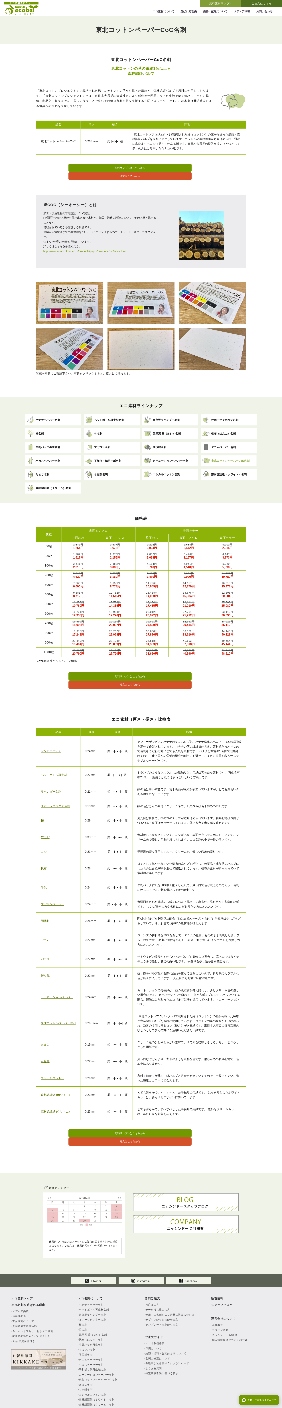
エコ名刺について (90, 1271)
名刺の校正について (157, 1331)
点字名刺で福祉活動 (24, 1298)
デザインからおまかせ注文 (161, 1292)
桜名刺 (83, 1297)
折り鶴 (45, 957)
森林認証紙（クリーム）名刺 (96, 1377)
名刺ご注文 (152, 1271)
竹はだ (45, 819)
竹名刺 (83, 1302)
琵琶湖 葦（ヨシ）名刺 (93, 1307)
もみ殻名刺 (86, 1362)
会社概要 (217, 1297)
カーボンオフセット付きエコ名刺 (32, 1303)
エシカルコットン (52, 1059)
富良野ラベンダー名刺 (92, 1287)
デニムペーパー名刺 (91, 1332)
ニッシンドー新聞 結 (225, 1307)
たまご (45, 1026)
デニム (45, 921)
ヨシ (44, 833)
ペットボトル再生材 (54, 756)
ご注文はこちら (261, 3)
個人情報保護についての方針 (229, 1312)
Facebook (188, 1253)
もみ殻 (45, 1043)
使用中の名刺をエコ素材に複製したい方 (169, 1287)
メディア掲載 (20, 1284)
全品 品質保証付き (23, 1313)
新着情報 (217, 1271)
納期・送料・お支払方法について (165, 1326)
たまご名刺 (86, 1357)
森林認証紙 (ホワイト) (55, 1076)
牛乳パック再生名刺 (91, 1317)
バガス (45, 940)
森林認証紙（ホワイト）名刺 (96, 1372)
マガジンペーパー (52, 886)
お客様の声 (19, 1288)
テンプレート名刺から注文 (161, 1297)
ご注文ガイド (154, 1309)
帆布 (44, 850)
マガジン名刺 (87, 1322)
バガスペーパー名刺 (91, 1337)
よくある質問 (153, 1341)
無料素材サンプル (220, 3)
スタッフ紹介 (220, 1302)
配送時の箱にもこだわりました (31, 1308)
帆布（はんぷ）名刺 (91, 1312)
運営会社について (223, 1291)
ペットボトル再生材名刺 (94, 1282)
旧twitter (93, 1253)
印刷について (153, 1321)
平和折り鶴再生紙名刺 (92, 1342)
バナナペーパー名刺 (91, 1277)
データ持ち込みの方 (157, 1282)
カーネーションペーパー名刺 (96, 1347)
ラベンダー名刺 (51, 773)
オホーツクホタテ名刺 (55, 787)
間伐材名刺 (86, 1327)
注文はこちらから (178, 168)
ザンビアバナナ (51, 733)
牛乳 (44, 869)
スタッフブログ (222, 1277)
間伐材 (45, 902)
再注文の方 (152, 1277)
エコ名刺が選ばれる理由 (28, 1277)
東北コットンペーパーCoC (58, 1005)
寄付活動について (23, 1294)
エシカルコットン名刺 (92, 1367)
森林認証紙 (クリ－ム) (55, 1093)
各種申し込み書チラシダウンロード (167, 1336)
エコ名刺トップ (22, 1271)
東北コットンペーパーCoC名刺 (98, 1352)
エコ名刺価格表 (155, 1316)
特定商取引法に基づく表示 (161, 1346)
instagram (140, 1253)
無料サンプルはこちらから (103, 168)
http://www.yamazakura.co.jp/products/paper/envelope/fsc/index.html (84, 242)
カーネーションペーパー (57, 979)
